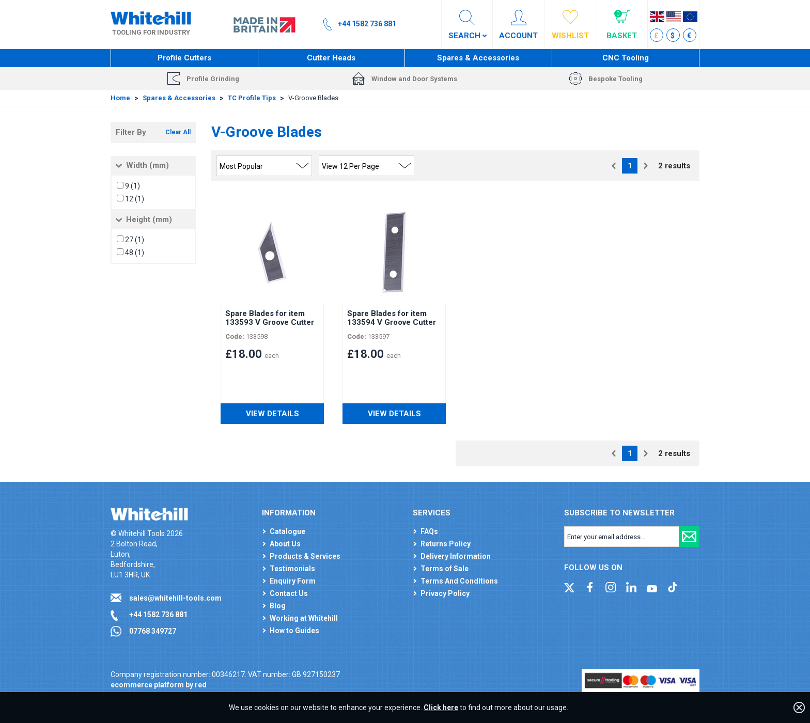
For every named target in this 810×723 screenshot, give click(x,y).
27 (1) (134, 239)
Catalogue (287, 531)
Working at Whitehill (304, 618)
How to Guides (294, 630)
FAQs (429, 531)
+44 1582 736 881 (158, 614)
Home (120, 98)
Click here (441, 707)
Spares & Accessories (478, 57)
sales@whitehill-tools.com (175, 598)
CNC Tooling (625, 57)
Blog (278, 606)
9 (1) (132, 186)
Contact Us (289, 593)
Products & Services (305, 556)
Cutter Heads (331, 57)
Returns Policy (445, 544)
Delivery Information (455, 556)
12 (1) (134, 199)
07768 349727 (152, 631)
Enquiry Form (293, 581)
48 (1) (134, 252)
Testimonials (292, 568)
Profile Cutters (184, 57)
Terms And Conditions (459, 581)
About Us (285, 544)
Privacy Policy (445, 593)
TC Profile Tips (252, 98)
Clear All (178, 132)
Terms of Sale (444, 568)
